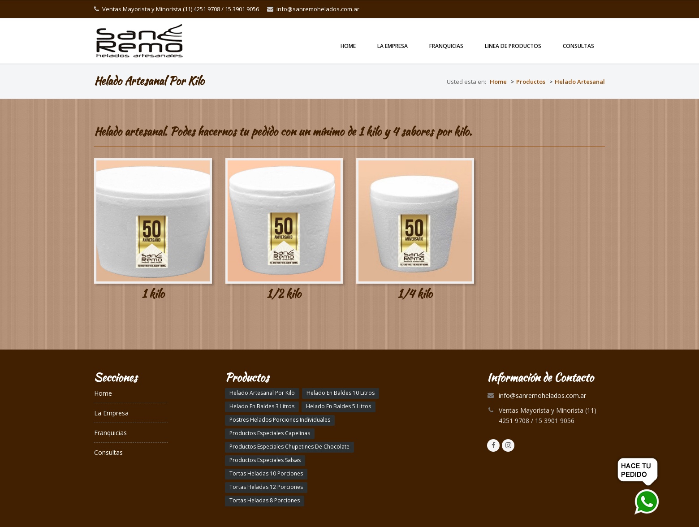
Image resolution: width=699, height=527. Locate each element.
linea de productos (513, 46)
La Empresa (392, 46)
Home (348, 46)
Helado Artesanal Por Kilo (262, 393)
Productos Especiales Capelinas (269, 433)
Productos (530, 82)
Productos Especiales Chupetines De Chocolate (289, 446)
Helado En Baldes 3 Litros (261, 406)
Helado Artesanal (580, 82)
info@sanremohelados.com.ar (317, 9)
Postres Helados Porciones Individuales (279, 419)
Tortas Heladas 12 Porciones (266, 487)
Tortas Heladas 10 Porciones (266, 473)
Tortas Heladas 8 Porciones (264, 500)
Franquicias (446, 46)
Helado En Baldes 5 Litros (338, 406)
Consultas (578, 46)
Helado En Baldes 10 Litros (340, 393)
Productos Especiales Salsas (265, 460)
